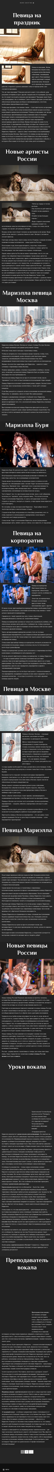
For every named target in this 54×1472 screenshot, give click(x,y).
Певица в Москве (27, 688)
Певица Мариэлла (27, 830)
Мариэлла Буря (27, 425)
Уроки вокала (27, 1066)
